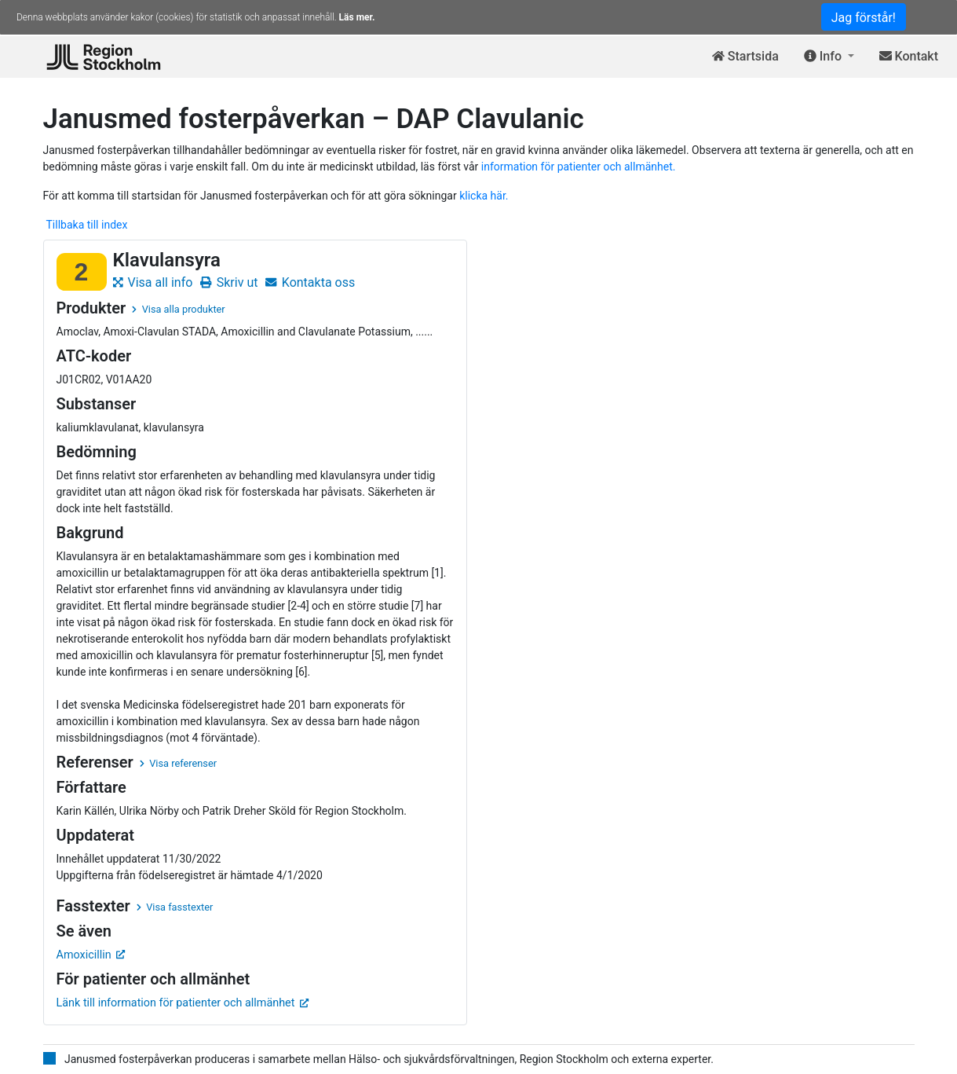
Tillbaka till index (87, 224)
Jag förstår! (863, 17)
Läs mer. (357, 17)
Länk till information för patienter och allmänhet (183, 1003)
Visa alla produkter (178, 309)
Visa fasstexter (175, 907)
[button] (829, 56)
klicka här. (483, 195)
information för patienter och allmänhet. (578, 166)
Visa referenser (178, 763)
